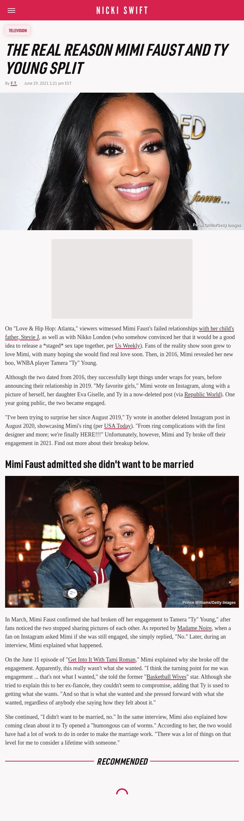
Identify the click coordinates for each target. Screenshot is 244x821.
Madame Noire (194, 628)
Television (18, 30)
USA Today (117, 426)
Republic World (202, 394)
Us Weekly (127, 346)
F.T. (14, 83)
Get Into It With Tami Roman (102, 659)
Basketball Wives (166, 677)
